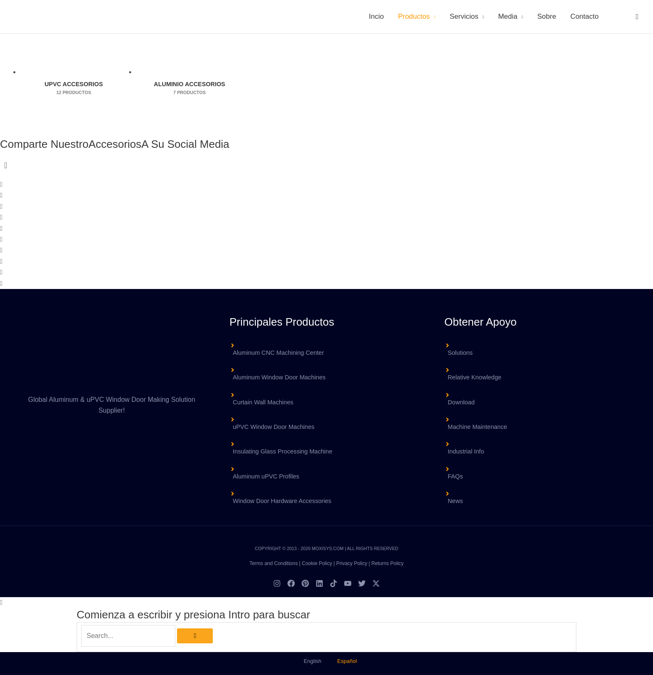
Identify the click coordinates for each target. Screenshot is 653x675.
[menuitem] (616, 16)
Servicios (464, 16)
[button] (637, 16)
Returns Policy (387, 563)
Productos (414, 16)
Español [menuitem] (347, 661)
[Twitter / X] (376, 583)
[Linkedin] (319, 583)
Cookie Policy (317, 563)
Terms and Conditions (273, 563)
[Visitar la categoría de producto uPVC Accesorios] (73, 72)
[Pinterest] (305, 583)
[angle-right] (326, 373)
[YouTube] (347, 583)
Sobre (546, 16)
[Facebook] (291, 583)
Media (507, 16)
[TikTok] (333, 583)
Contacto (584, 16)
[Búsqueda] (195, 635)
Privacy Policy (351, 563)
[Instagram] (277, 583)
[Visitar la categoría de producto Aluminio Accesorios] (189, 72)
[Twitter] (362, 583)
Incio (376, 16)
